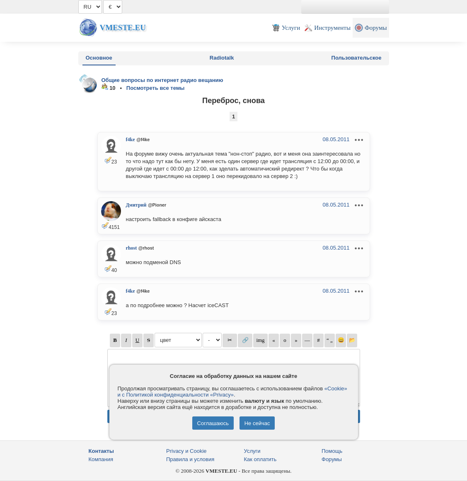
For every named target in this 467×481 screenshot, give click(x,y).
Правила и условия (190, 459)
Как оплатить (260, 459)
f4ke (130, 139)
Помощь (332, 451)
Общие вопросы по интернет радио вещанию (162, 80)
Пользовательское (356, 58)
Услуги (252, 451)
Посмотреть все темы (155, 88)
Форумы (332, 459)
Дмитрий (136, 205)
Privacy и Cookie (186, 451)
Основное (99, 58)
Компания (101, 459)
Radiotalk (222, 58)
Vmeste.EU (123, 27)
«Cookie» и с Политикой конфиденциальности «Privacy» (232, 391)
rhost (131, 248)
